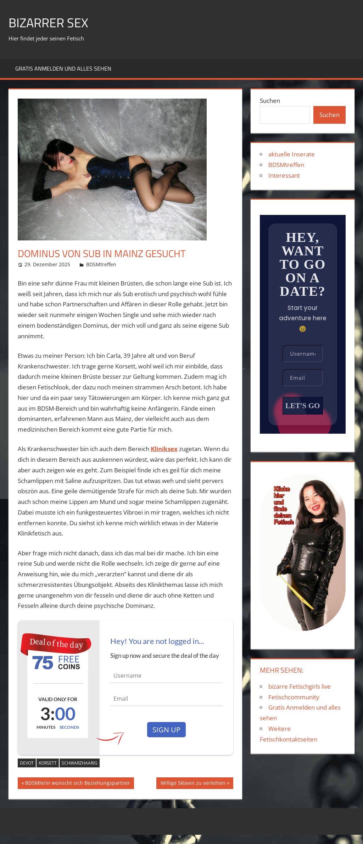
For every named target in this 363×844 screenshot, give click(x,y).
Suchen (270, 100)
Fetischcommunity (293, 697)
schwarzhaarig (79, 763)
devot (27, 763)
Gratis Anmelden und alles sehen (63, 68)
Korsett (48, 763)
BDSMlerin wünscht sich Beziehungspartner (77, 783)
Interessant (284, 175)
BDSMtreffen (101, 264)
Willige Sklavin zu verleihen (192, 783)
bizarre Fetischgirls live (299, 686)
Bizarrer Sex (48, 22)
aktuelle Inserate (291, 154)
